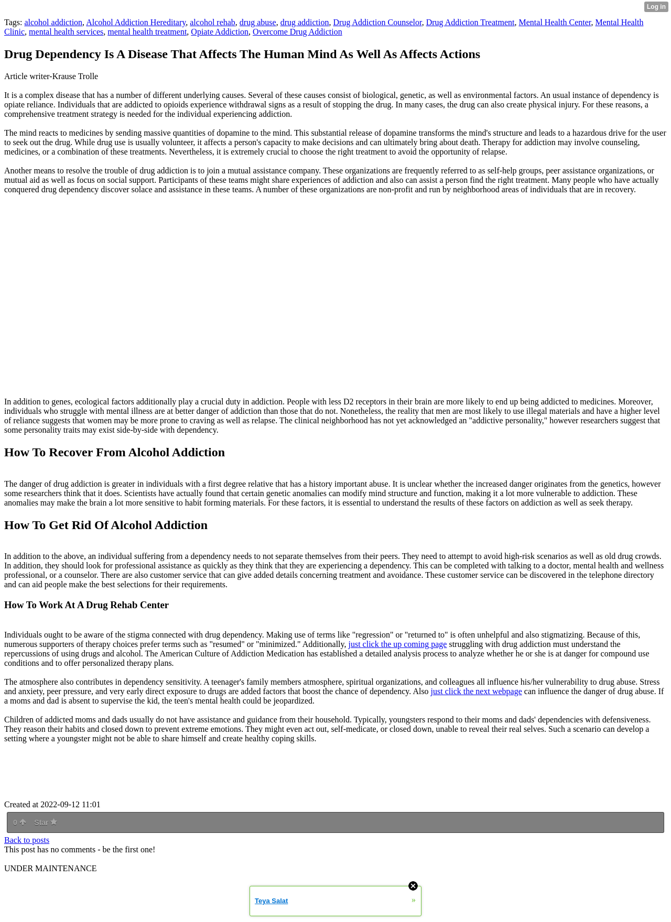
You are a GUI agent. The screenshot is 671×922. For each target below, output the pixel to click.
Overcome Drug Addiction (297, 31)
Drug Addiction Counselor (377, 22)
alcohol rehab (212, 22)
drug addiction (304, 22)
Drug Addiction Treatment (470, 22)
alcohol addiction (53, 22)
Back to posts (26, 840)
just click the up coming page (397, 644)
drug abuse (258, 22)
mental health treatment (147, 31)
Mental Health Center (555, 22)
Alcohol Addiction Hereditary (136, 22)
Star (45, 822)
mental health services (66, 31)
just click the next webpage (476, 691)
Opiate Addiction (219, 31)
